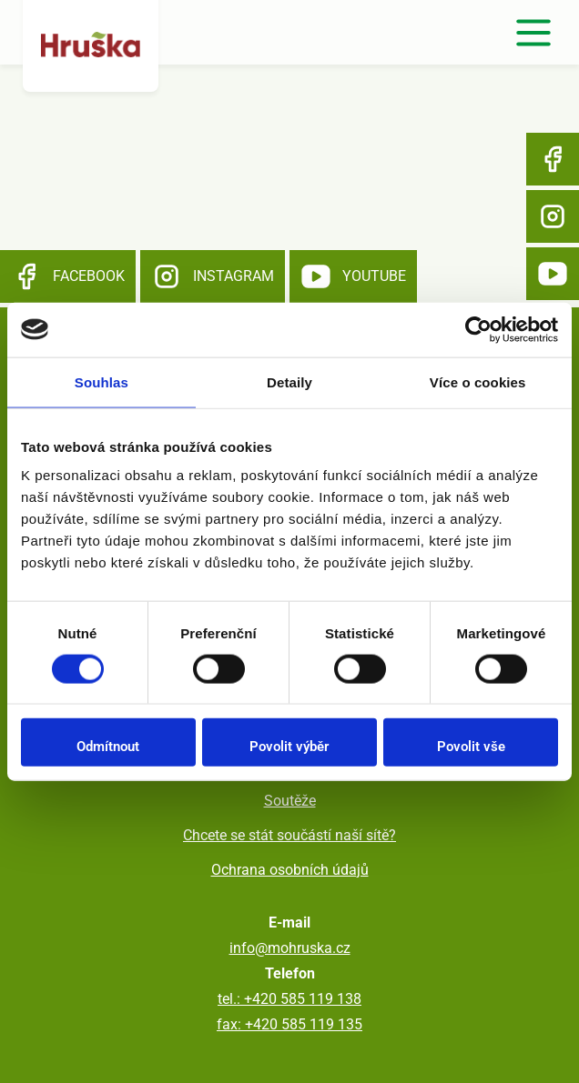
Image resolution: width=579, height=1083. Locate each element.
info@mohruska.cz (289, 948)
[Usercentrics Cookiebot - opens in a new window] (478, 329)
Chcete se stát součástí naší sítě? (289, 835)
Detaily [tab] (289, 381)
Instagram (552, 216)
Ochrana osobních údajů (290, 869)
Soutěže (290, 800)
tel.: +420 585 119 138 (289, 999)
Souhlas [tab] (101, 381)
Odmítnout (107, 746)
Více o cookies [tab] (478, 381)
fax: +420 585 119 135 (289, 1024)
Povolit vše (471, 746)
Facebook (552, 159)
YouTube (552, 273)
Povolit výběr (289, 746)
